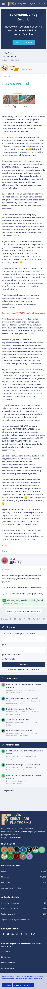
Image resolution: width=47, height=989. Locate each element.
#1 (44, 76)
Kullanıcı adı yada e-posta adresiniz (18, 633)
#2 (44, 569)
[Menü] (3, 3)
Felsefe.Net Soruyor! (14, 693)
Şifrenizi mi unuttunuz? (12, 654)
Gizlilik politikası (7, 968)
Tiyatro (9, 759)
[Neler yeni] (39, 3)
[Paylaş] (40, 76)
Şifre (4, 644)
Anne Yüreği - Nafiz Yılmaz (18, 719)
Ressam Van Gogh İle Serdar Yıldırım (23, 764)
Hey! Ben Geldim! (13, 714)
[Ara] (44, 3)
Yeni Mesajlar (12, 744)
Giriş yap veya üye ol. (16, 603)
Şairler (9, 725)
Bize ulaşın (5, 957)
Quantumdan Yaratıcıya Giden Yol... (22, 698)
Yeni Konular (12, 678)
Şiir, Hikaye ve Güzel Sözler (17, 736)
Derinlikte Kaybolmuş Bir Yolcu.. (20, 709)
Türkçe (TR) (6, 951)
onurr (14, 781)
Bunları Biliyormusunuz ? (16, 703)
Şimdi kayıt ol (34, 669)
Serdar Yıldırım (18, 756)
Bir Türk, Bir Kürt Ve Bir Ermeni (19, 730)
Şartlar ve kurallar (8, 962)
